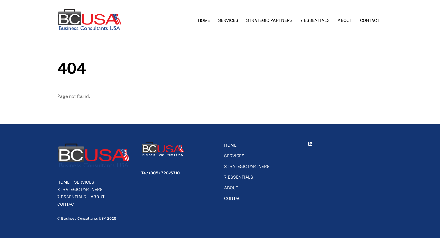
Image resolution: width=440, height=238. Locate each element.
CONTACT (369, 20)
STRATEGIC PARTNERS (269, 20)
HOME (204, 20)
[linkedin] (311, 142)
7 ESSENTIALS (315, 20)
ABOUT (345, 20)
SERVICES (228, 20)
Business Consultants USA (83, 218)
